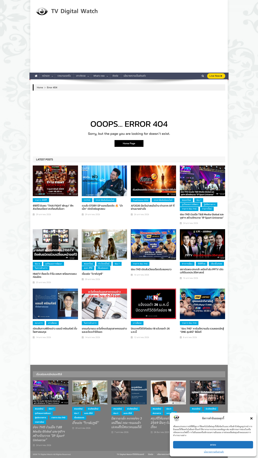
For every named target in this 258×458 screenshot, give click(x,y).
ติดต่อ (115, 76)
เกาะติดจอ (81, 76)
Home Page (129, 143)
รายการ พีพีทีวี (41, 200)
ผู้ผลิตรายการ (209, 204)
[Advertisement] (129, 48)
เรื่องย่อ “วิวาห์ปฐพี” (92, 273)
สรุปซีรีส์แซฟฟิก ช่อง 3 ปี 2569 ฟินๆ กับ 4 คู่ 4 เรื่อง (167, 422)
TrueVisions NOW (140, 200)
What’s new (99, 76)
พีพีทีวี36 (201, 263)
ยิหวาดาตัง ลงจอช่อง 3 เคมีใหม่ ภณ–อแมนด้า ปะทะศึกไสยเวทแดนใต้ (126, 422)
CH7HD (87, 200)
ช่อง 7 (198, 200)
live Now (215, 75)
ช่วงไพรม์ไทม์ (103, 263)
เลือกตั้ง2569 (216, 263)
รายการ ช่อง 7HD (189, 209)
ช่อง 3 (115, 413)
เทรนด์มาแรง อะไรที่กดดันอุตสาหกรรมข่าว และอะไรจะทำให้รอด (104, 330)
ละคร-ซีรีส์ (88, 268)
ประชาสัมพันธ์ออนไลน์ (105, 200)
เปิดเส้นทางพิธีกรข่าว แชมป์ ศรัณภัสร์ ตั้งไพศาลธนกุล (55, 330)
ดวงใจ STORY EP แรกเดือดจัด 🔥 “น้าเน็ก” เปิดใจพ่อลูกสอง (102, 207)
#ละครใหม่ (186, 200)
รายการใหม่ (207, 209)
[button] (251, 418)
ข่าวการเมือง (187, 263)
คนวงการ (39, 323)
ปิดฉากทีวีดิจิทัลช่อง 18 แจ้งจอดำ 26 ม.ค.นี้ (150, 330)
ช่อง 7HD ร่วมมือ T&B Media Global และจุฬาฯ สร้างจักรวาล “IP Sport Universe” (202, 216)
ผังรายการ (157, 413)
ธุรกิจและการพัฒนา (190, 204)
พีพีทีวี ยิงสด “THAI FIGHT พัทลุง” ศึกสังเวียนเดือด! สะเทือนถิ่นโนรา (53, 207)
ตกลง (213, 444)
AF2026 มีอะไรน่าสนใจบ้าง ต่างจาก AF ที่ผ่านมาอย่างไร (152, 207)
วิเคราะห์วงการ (41, 268)
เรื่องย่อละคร (103, 268)
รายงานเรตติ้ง (64, 76)
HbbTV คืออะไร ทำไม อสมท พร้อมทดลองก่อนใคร (55, 275)
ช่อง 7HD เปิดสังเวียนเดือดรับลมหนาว (151, 269)
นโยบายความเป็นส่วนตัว (214, 452)
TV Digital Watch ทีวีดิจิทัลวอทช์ (130, 454)
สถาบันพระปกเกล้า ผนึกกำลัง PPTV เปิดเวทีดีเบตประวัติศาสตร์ (201, 271)
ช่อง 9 (37, 263)
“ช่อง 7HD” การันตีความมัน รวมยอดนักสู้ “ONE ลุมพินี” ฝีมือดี (202, 330)
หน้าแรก (46, 76)
